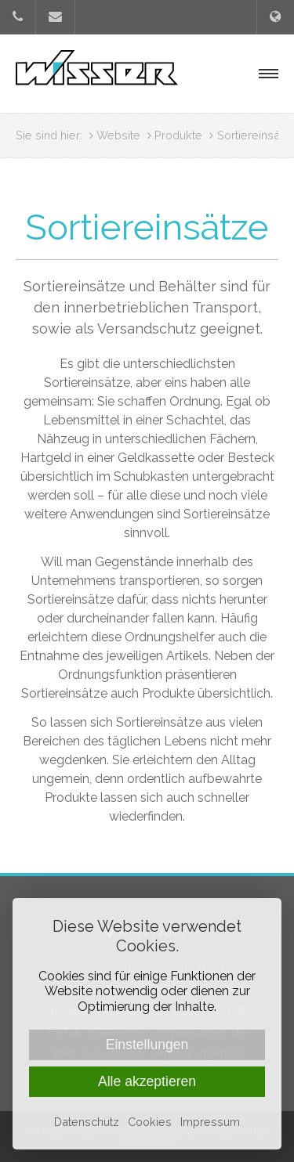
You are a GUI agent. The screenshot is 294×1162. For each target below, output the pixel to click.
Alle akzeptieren (147, 1081)
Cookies (150, 1121)
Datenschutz (86, 1121)
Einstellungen (147, 1044)
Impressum (210, 1121)
